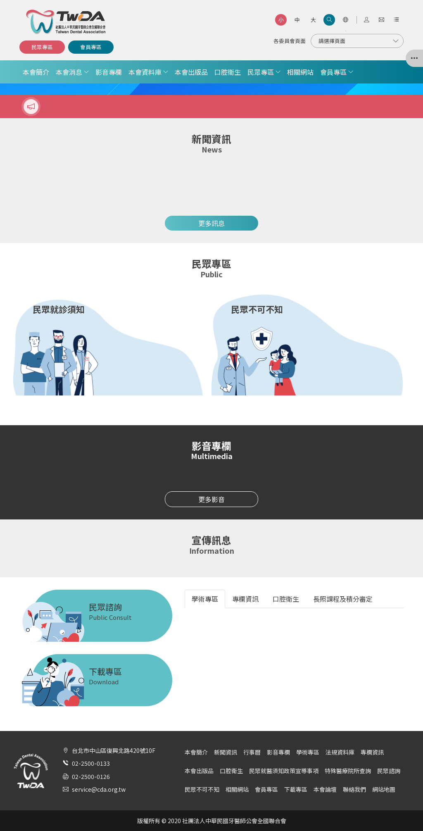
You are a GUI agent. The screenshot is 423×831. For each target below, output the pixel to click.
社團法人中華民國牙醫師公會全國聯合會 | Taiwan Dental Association (66, 22)
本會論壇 (325, 789)
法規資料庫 (340, 752)
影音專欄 (108, 72)
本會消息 (69, 72)
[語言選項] (345, 19)
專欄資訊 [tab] (245, 599)
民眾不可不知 (202, 789)
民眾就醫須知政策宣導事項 (283, 771)
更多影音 (211, 499)
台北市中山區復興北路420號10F (113, 750)
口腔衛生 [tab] (286, 599)
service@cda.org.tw (99, 789)
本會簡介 (36, 72)
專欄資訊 (372, 752)
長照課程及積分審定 (343, 599)
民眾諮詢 (388, 771)
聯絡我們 (354, 789)
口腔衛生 (227, 72)
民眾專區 (42, 47)
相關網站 (300, 72)
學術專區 (307, 752)
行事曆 (252, 752)
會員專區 (91, 47)
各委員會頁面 (289, 41)
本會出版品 (191, 72)
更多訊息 (211, 223)
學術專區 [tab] (205, 599)
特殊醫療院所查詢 (348, 771)
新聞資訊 (225, 752)
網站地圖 (383, 789)
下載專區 (295, 789)
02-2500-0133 (91, 763)
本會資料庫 (145, 72)
